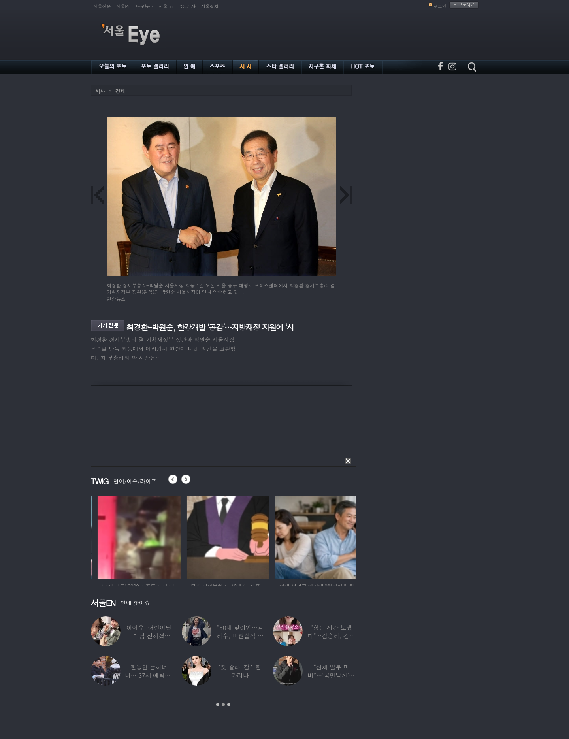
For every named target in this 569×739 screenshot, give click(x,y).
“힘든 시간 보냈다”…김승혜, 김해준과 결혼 (331, 635)
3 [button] (228, 704)
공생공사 (187, 6)
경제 (120, 91)
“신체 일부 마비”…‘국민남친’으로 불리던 (330, 675)
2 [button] (223, 704)
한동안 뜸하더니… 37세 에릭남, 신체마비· (148, 675)
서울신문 (102, 6)
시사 (100, 91)
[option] (127, 536)
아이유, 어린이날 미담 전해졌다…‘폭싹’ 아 (148, 635)
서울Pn (123, 6)
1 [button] (217, 704)
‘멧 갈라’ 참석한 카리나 (240, 671)
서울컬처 (210, 6)
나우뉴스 (144, 6)
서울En (166, 6)
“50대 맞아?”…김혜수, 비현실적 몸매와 (239, 635)
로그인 (440, 6)
